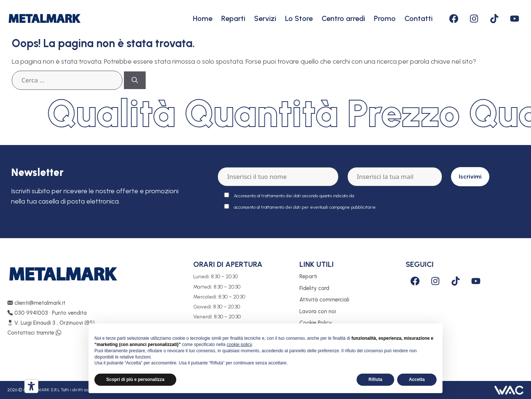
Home (202, 18)
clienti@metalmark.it (36, 303)
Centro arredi (343, 18)
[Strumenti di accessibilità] (31, 386)
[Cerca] (135, 80)
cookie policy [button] (239, 344)
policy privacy (368, 195)
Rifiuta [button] (375, 379)
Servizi (265, 18)
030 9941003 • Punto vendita (47, 313)
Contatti (419, 18)
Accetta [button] (417, 379)
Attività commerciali (324, 299)
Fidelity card (314, 288)
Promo (385, 18)
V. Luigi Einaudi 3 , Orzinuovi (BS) (51, 322)
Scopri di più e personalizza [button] (135, 379)
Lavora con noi (317, 311)
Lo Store (299, 18)
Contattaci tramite (34, 332)
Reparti (233, 18)
